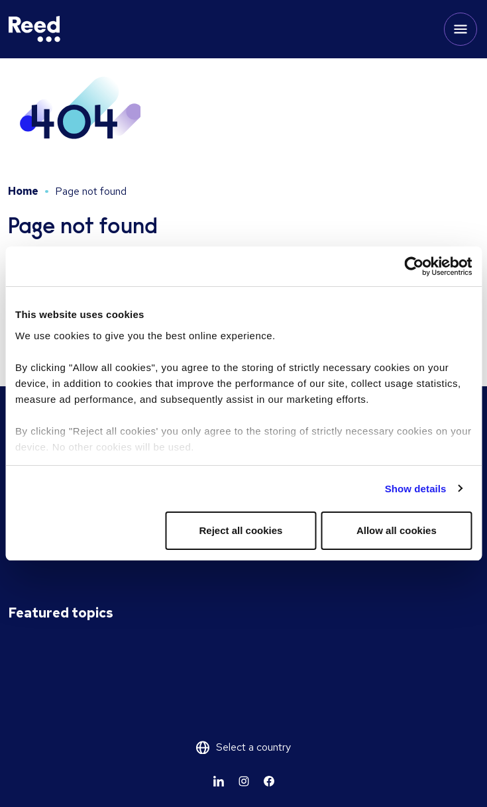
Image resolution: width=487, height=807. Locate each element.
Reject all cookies (241, 530)
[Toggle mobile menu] (460, 29)
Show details (416, 488)
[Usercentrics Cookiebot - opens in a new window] (414, 266)
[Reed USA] (34, 29)
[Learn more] (219, 781)
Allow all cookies (396, 530)
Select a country (253, 747)
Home (23, 191)
